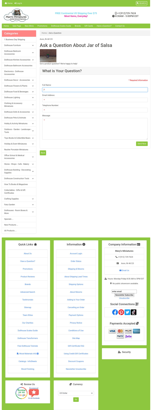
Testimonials (27, 300)
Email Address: (48, 95)
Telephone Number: (50, 105)
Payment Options (76, 315)
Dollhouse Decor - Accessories (19, 80)
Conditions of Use (76, 330)
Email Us (124, 270)
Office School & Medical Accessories (19, 156)
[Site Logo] (27, 15)
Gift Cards (89, 26)
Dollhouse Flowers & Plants (19, 86)
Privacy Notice (76, 323)
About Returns (76, 292)
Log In (18, 3)
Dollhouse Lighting (19, 97)
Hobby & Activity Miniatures (19, 123)
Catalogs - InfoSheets (28, 361)
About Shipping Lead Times (76, 277)
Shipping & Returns (76, 269)
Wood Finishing (27, 369)
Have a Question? (104, 26)
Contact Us (120, 26)
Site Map (76, 338)
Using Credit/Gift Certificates (76, 354)
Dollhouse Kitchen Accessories (19, 60)
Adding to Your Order (76, 300)
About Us (28, 253)
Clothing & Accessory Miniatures (19, 104)
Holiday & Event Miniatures (19, 144)
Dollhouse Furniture (19, 45)
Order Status (76, 261)
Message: (46, 115)
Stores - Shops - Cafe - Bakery (19, 164)
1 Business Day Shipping (14, 39)
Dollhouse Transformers (28, 338)
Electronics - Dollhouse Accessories (14, 72)
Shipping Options (76, 284)
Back (43, 153)
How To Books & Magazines (16, 184)
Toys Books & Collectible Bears (19, 138)
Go (76, 399)
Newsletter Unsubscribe (76, 369)
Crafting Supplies (19, 199)
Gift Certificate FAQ (76, 346)
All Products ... (10, 231)
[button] (141, 3)
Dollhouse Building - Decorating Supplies (19, 171)
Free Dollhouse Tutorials (28, 346)
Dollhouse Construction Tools (19, 178)
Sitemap (27, 307)
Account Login (76, 253)
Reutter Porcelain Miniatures (16, 149)
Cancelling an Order (76, 307)
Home (8, 3)
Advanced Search (27, 292)
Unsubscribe (124, 298)
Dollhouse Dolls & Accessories (19, 112)
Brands (78, 26)
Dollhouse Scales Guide (61, 26)
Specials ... (8, 219)
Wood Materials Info (28, 354)
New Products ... (11, 225)
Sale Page (17, 26)
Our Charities (27, 323)
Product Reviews (28, 277)
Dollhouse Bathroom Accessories (18, 65)
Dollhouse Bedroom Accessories (19, 52)
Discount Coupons (76, 361)
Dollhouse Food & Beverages (19, 92)
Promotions (42, 26)
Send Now (142, 144)
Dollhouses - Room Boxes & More (19, 211)
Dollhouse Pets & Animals (19, 118)
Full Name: (46, 85)
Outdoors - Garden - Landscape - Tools (19, 130)
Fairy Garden (19, 204)
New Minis (29, 26)
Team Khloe (28, 315)
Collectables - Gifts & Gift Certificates (14, 191)
